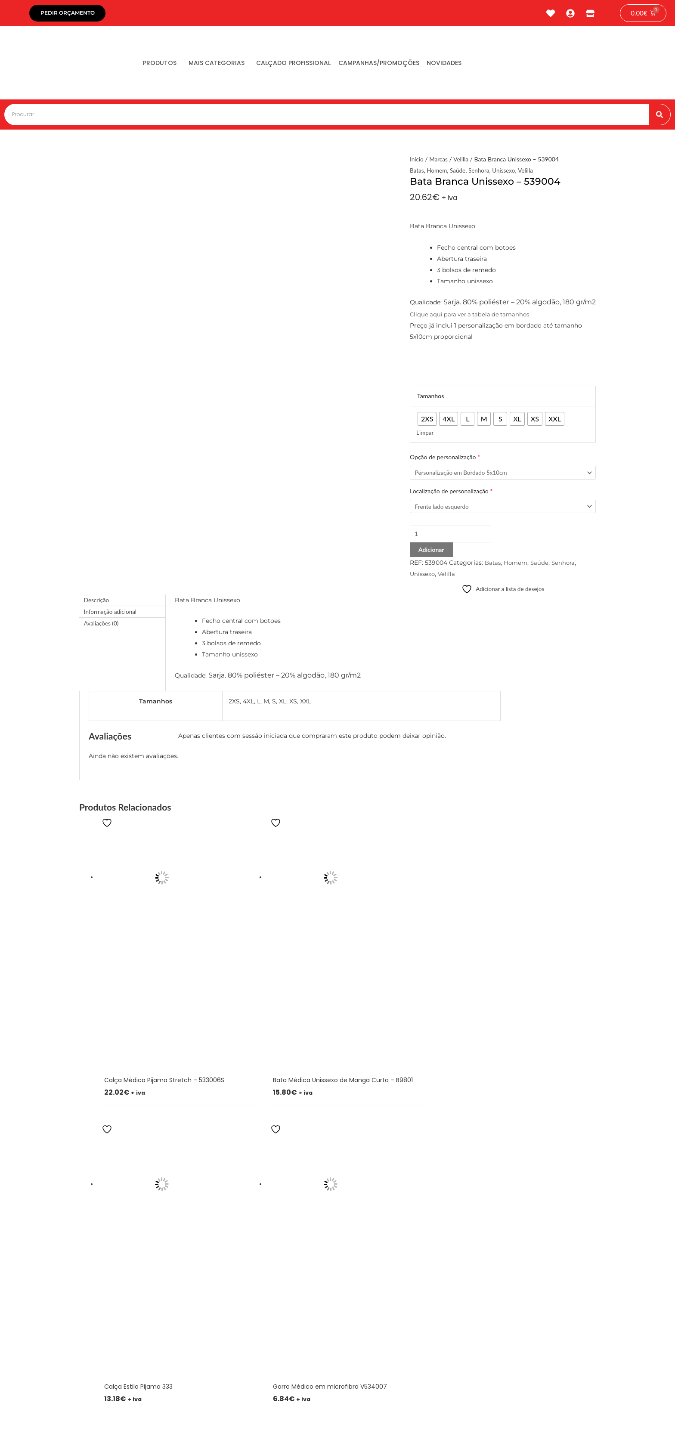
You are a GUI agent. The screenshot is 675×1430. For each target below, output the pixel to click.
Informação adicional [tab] (111, 615)
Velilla (462, 161)
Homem (438, 172)
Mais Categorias (225, 65)
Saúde (459, 172)
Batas (417, 172)
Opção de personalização (445, 459)
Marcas (439, 161)
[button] (254, 1169)
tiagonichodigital (565, 1411)
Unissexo (507, 172)
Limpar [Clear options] (425, 434)
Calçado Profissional (307, 65)
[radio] (427, 421)
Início (417, 161)
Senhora (481, 172)
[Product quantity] (453, 537)
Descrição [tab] (97, 604)
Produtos (163, 65)
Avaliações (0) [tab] (102, 627)
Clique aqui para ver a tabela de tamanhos (473, 316)
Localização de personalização (451, 493)
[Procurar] (659, 116)
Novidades (468, 65)
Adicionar (431, 553)
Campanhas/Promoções (397, 65)
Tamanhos (430, 398)
